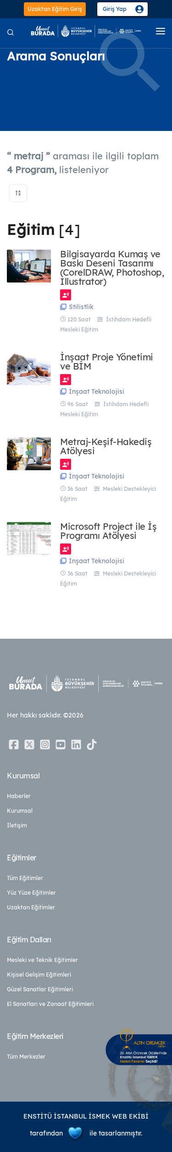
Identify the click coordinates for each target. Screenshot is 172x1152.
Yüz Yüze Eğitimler (31, 892)
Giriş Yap (115, 8)
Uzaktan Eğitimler (31, 907)
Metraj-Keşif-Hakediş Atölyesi (105, 446)
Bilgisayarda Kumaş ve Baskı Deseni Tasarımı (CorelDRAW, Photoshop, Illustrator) (112, 268)
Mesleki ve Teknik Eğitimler (42, 959)
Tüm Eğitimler (25, 878)
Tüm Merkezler (26, 1056)
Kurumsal (20, 810)
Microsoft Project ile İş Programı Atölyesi (108, 531)
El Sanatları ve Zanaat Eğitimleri (50, 1003)
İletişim (17, 825)
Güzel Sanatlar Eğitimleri (40, 989)
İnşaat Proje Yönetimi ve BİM (106, 362)
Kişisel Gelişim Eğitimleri (39, 974)
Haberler (19, 796)
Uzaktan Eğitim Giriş (55, 8)
